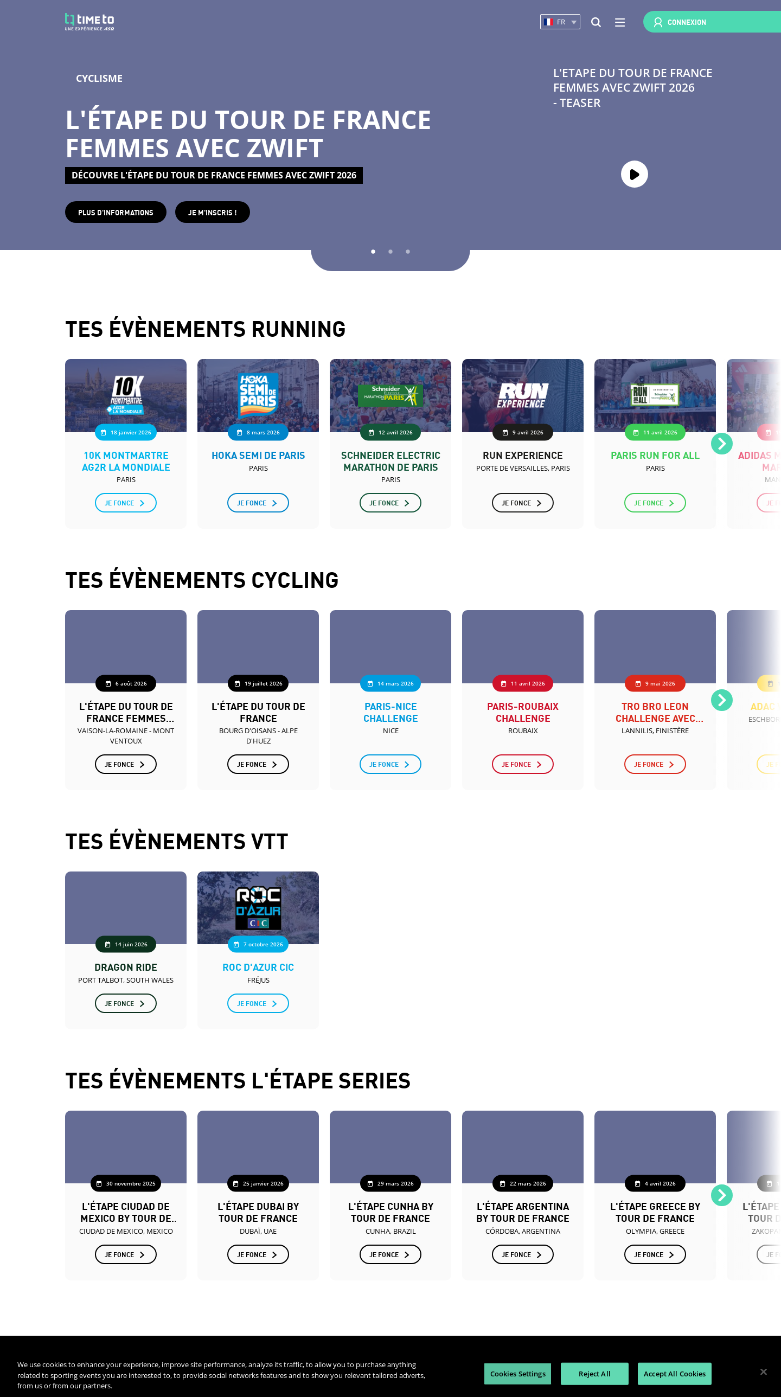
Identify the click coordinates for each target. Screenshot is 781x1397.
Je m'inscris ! (212, 212)
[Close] (764, 1371)
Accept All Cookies (675, 1373)
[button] (560, 22)
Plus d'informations (115, 212)
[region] (390, 1373)
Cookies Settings (518, 1373)
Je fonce (119, 502)
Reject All (594, 1373)
